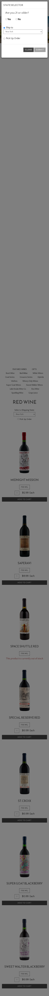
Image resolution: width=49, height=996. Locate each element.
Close (28, 49)
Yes (8, 19)
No (18, 19)
